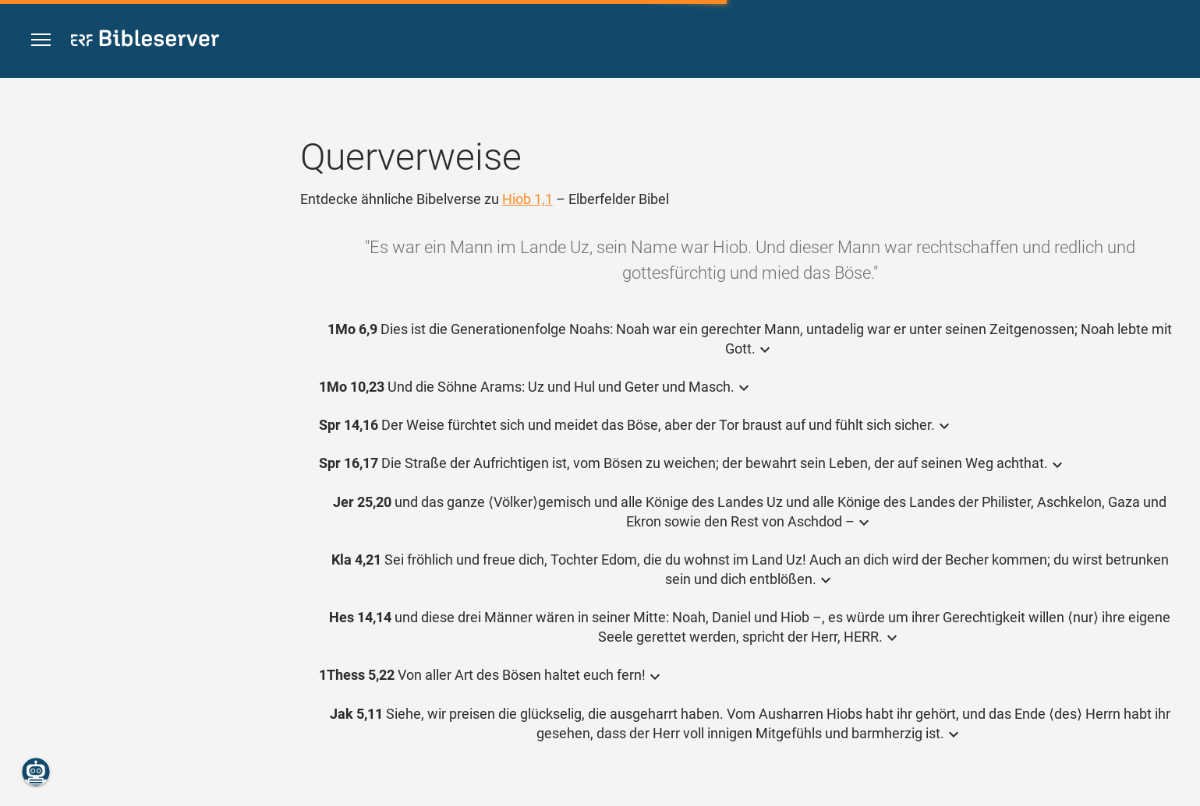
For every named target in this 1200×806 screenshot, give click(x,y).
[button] (41, 40)
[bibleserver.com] (145, 41)
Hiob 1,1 (527, 199)
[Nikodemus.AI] (36, 772)
